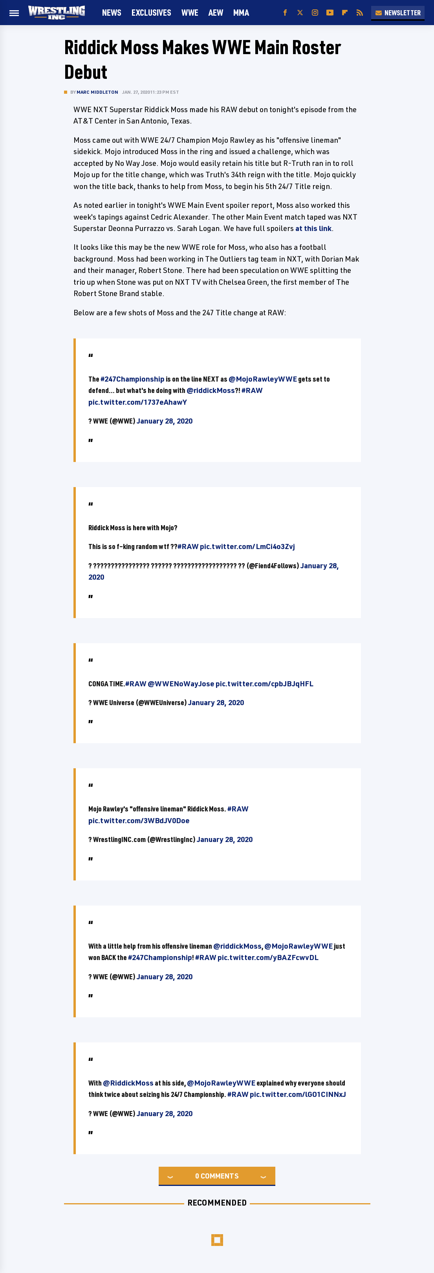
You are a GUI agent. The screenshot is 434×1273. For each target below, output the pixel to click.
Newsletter (398, 12)
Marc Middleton (98, 92)
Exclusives (151, 12)
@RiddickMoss (128, 1083)
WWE (189, 12)
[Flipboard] (344, 12)
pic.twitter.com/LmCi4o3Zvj (247, 546)
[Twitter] (300, 12)
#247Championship (133, 379)
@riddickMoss (211, 390)
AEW (216, 12)
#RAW (252, 390)
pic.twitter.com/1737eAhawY (137, 402)
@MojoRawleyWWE (263, 379)
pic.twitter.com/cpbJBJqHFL (264, 683)
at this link (313, 228)
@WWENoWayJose (181, 683)
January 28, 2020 (164, 421)
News (111, 12)
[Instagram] (315, 12)
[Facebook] (285, 12)
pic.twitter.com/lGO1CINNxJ (298, 1094)
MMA (241, 12)
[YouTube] (329, 12)
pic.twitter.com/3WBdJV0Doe (139, 820)
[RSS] (359, 12)
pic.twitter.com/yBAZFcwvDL (268, 957)
